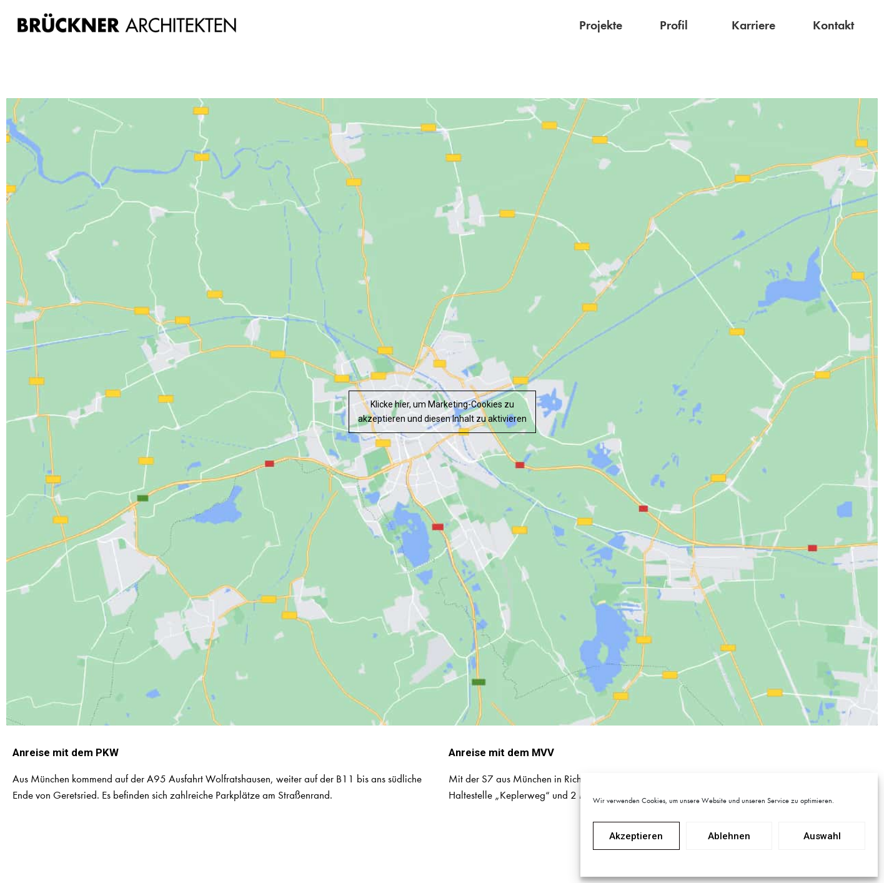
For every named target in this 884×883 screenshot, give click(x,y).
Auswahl (822, 836)
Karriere (753, 24)
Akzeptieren (636, 836)
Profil (677, 24)
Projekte (600, 24)
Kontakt (833, 24)
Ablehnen (729, 836)
